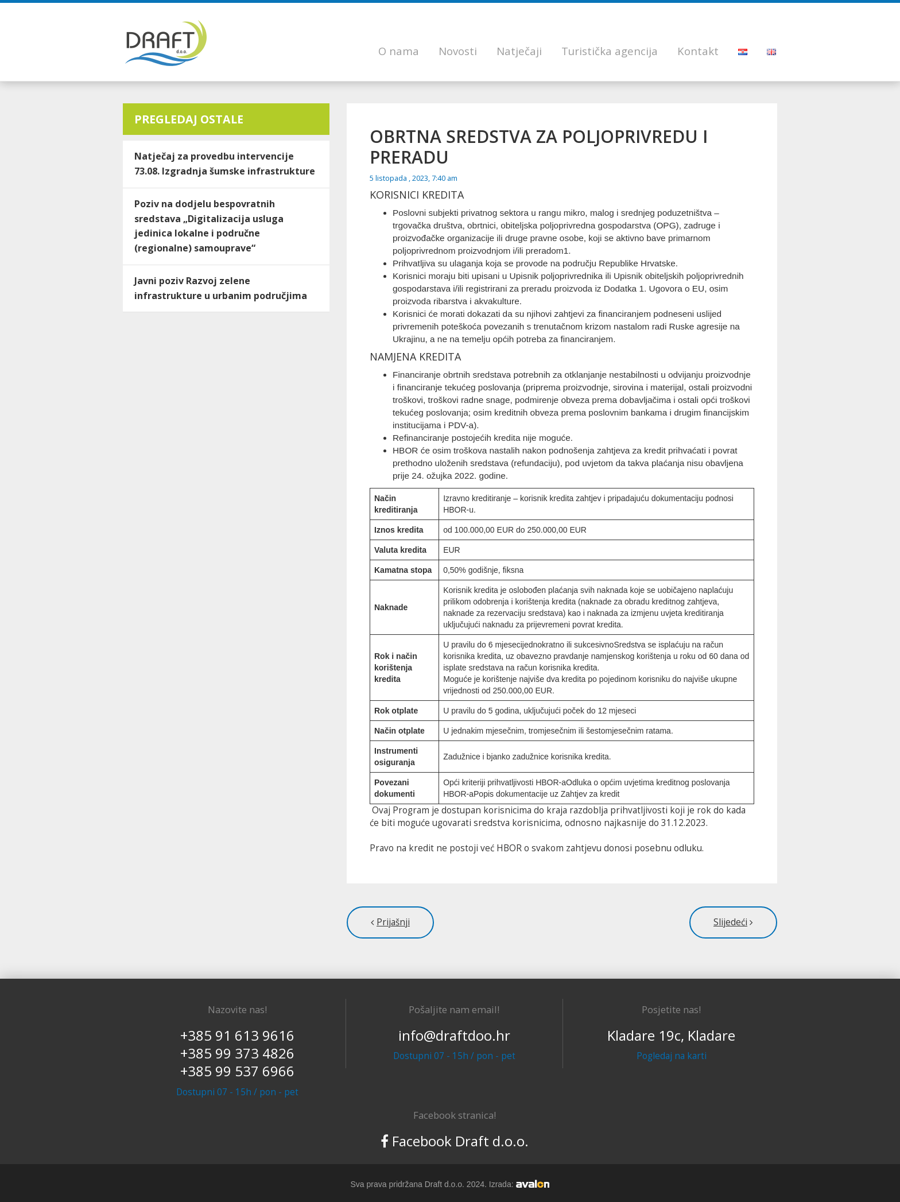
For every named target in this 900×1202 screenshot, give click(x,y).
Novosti (458, 51)
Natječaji (519, 51)
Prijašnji (393, 922)
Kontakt (698, 51)
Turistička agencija (609, 51)
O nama (398, 51)
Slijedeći (730, 922)
